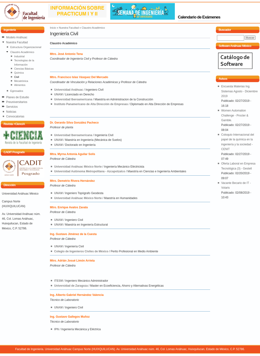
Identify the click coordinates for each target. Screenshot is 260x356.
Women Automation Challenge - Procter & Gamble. (234, 115)
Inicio (53, 27)
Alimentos (20, 85)
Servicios (12, 106)
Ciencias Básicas (24, 68)
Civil (16, 77)
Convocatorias (15, 116)
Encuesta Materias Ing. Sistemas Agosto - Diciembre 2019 (239, 91)
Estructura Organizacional (25, 47)
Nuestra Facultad (69, 27)
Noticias (11, 111)
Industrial (19, 56)
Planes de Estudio (17, 97)
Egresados (16, 90)
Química (19, 72)
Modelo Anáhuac (16, 37)
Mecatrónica (21, 81)
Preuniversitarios (16, 102)
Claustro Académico (93, 27)
